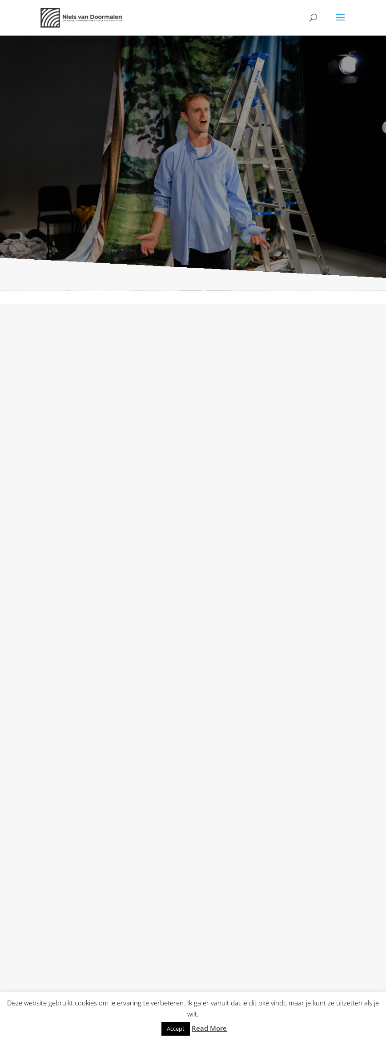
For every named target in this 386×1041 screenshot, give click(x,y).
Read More (209, 1028)
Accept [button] (176, 1029)
